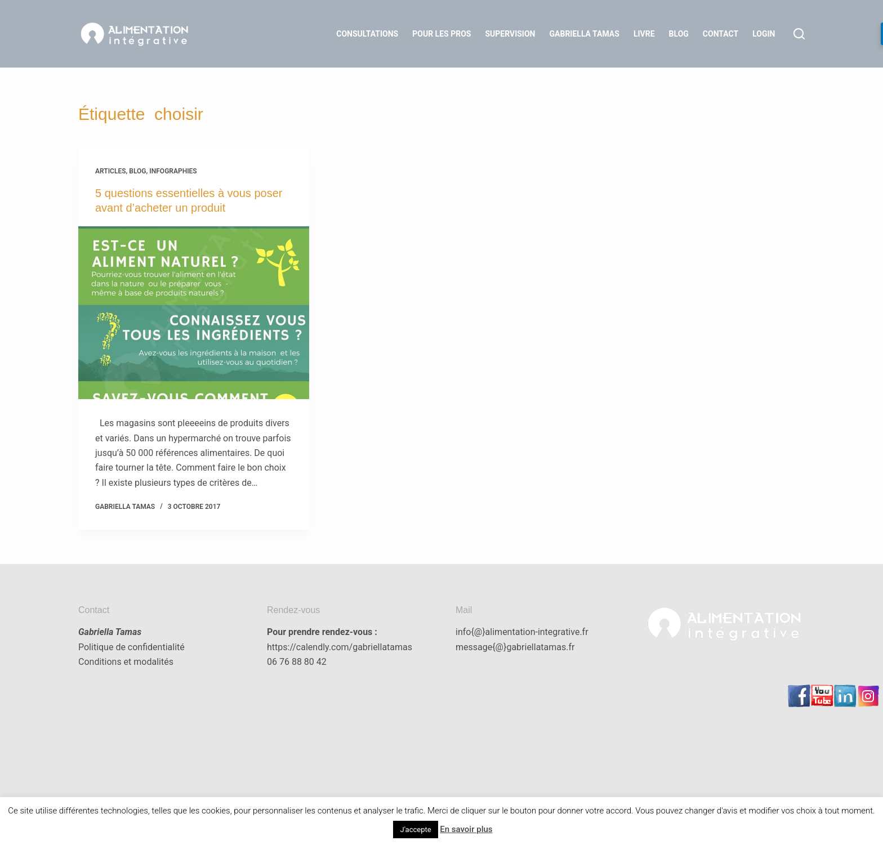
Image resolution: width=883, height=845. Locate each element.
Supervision (510, 33)
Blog (679, 33)
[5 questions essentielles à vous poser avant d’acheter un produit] (193, 313)
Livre (644, 33)
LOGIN (763, 33)
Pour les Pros (441, 33)
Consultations (367, 33)
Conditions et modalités (125, 661)
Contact (720, 33)
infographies (173, 171)
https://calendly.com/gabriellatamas (339, 647)
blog (137, 171)
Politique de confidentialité (131, 647)
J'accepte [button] (415, 829)
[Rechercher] (799, 33)
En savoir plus (466, 829)
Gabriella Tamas (584, 33)
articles (110, 171)
